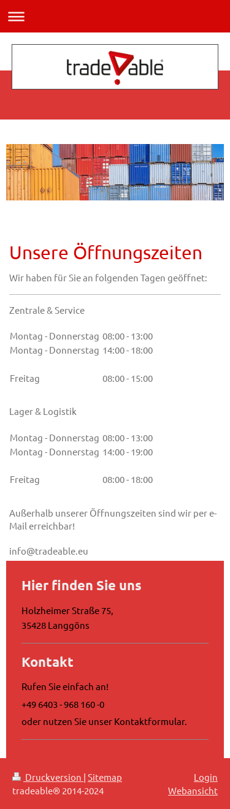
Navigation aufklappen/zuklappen (115, 16)
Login (206, 777)
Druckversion (47, 777)
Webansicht (193, 790)
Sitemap (105, 777)
